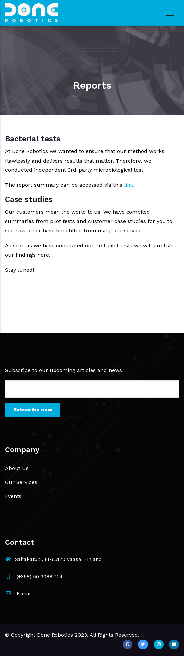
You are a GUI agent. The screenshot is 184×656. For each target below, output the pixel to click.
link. (129, 185)
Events (13, 496)
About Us (17, 468)
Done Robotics (55, 635)
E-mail (18, 594)
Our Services (21, 482)
